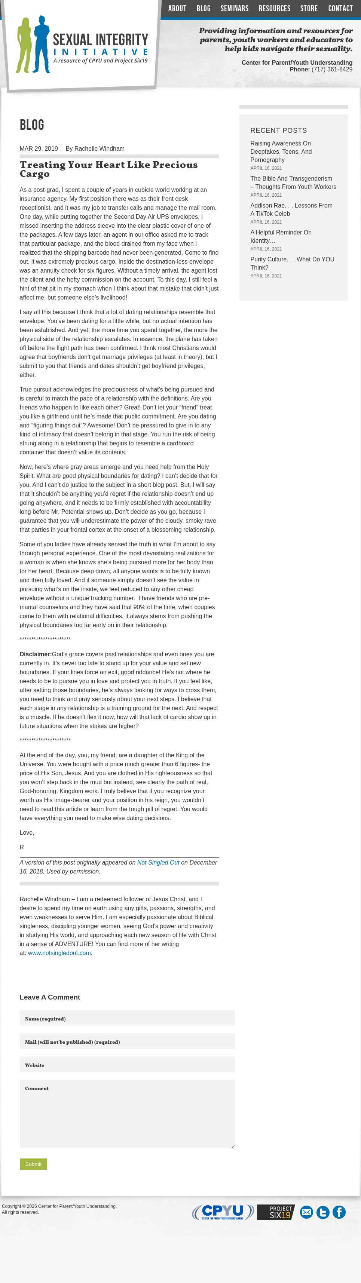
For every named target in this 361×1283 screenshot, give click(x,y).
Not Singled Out (158, 862)
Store (309, 9)
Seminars (235, 9)
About (177, 9)
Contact (340, 9)
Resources (275, 9)
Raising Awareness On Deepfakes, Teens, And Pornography (281, 151)
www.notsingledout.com (59, 953)
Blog (204, 9)
